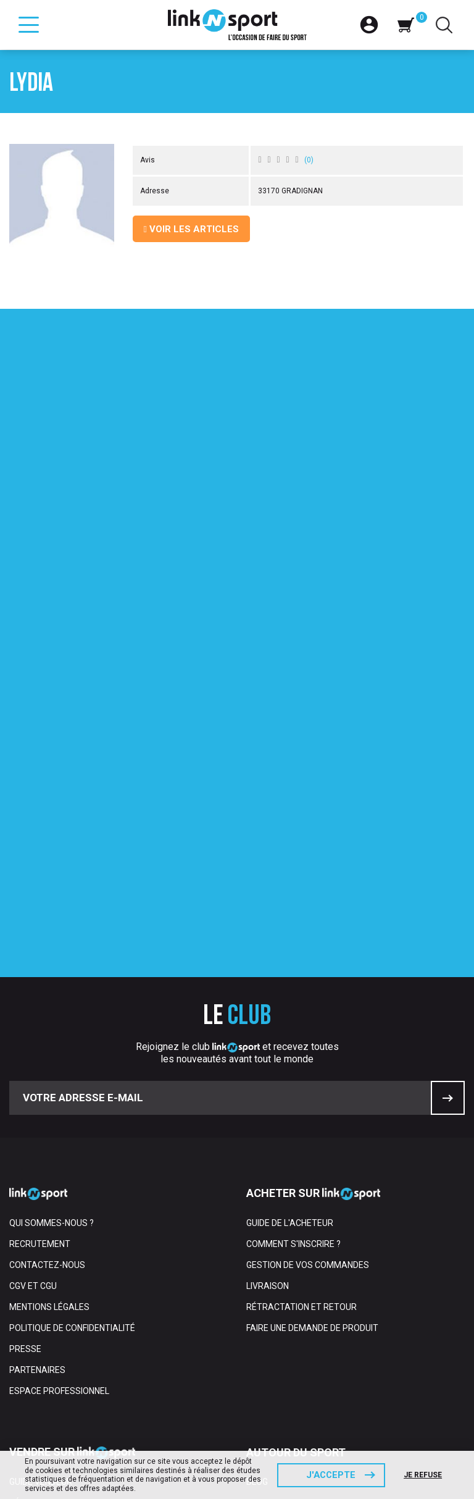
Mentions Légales (49, 1121)
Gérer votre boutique (59, 1317)
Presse (25, 1163)
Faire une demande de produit (312, 1142)
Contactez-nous (47, 1079)
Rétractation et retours (67, 1401)
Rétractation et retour (301, 1121)
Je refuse (423, 1475)
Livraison (267, 1100)
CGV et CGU (33, 1100)
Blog (257, 1296)
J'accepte (331, 1474)
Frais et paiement (48, 1380)
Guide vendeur (40, 1296)
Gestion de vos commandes (307, 1079)
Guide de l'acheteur (289, 1037)
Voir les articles (191, 229)
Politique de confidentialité (72, 1142)
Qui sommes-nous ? (51, 1037)
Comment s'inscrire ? (293, 1058)
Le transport (40, 1359)
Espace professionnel (59, 1205)
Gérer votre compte (55, 1338)
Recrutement (39, 1058)
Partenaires (37, 1184)
